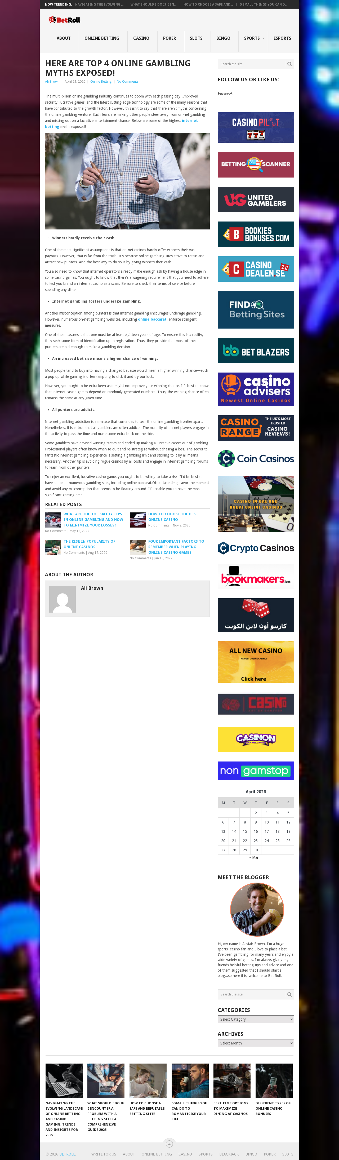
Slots (196, 38)
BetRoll (67, 1154)
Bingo (223, 38)
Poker (169, 38)
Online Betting (101, 38)
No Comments (128, 81)
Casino (141, 38)
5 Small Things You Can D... (263, 4)
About (64, 38)
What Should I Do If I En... (153, 4)
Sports (252, 38)
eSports (282, 38)
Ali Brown (52, 81)
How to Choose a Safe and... (208, 4)
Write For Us (103, 1154)
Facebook (225, 93)
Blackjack (229, 1154)
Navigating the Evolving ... (99, 4)
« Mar (253, 857)
